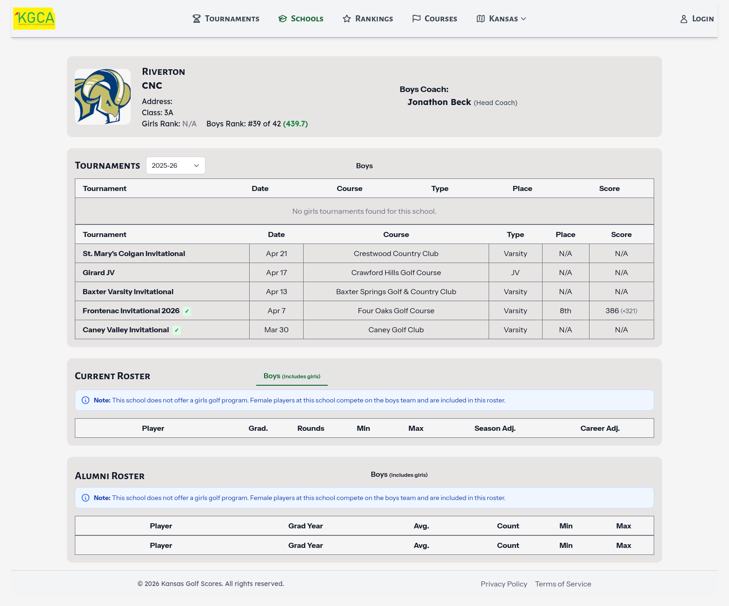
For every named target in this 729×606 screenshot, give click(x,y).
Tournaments (225, 18)
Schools (301, 18)
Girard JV (99, 272)
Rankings (367, 18)
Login (696, 18)
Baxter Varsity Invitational (128, 291)
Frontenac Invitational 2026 (137, 310)
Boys (364, 165)
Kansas (502, 18)
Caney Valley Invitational (132, 329)
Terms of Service (563, 583)
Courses (434, 18)
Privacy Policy (504, 583)
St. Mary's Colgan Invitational (134, 253)
